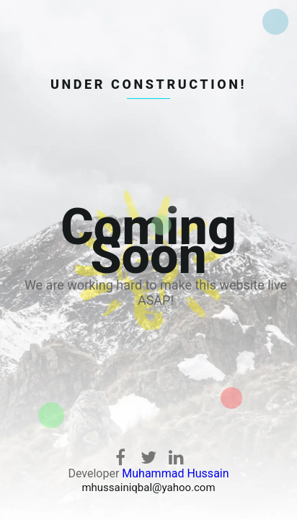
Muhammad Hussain (175, 473)
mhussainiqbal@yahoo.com (148, 487)
